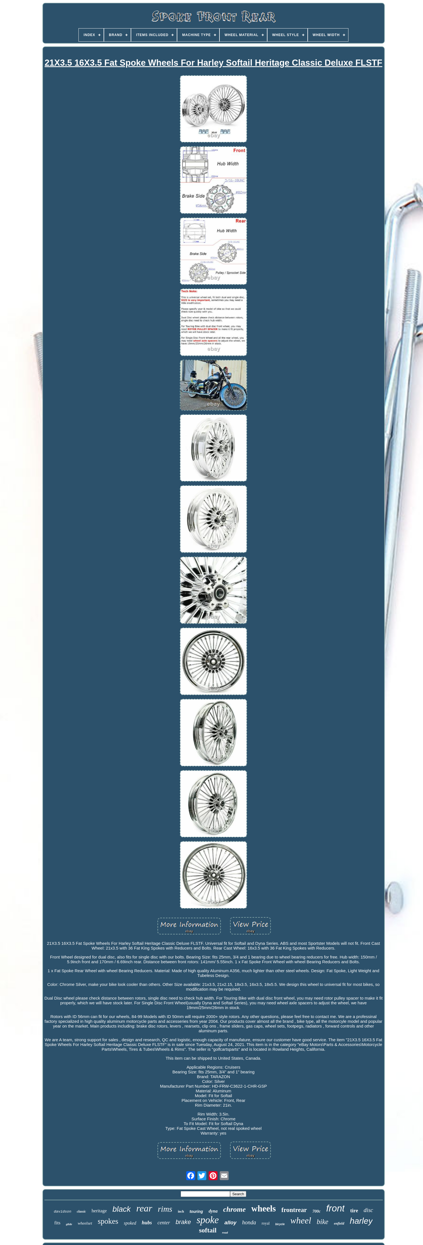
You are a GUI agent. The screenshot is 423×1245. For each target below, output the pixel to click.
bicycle (280, 1224)
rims (165, 1208)
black (122, 1209)
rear (144, 1208)
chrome (234, 1209)
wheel (300, 1220)
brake (183, 1221)
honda (249, 1222)
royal (266, 1223)
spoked (130, 1223)
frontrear (294, 1209)
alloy (230, 1222)
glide (69, 1224)
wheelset (85, 1223)
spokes (108, 1221)
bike (322, 1221)
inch (181, 1211)
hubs (147, 1222)
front (335, 1208)
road (225, 1232)
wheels (263, 1208)
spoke (208, 1220)
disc (368, 1210)
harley (361, 1220)
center (163, 1222)
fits (57, 1222)
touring (196, 1211)
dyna (213, 1211)
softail (208, 1230)
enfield (339, 1223)
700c (316, 1211)
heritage (99, 1210)
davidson (62, 1212)
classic (81, 1211)
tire (354, 1210)
